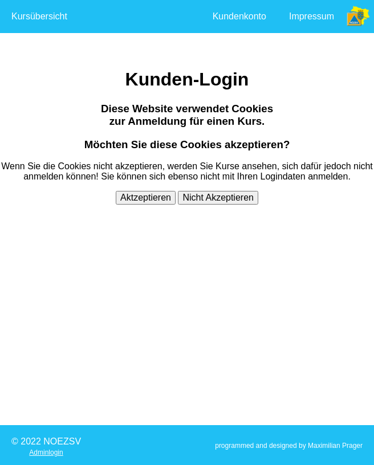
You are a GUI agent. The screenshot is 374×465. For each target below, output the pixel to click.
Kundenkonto (239, 16)
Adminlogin (46, 452)
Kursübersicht (39, 16)
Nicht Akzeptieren (218, 197)
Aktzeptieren (145, 197)
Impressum (311, 16)
